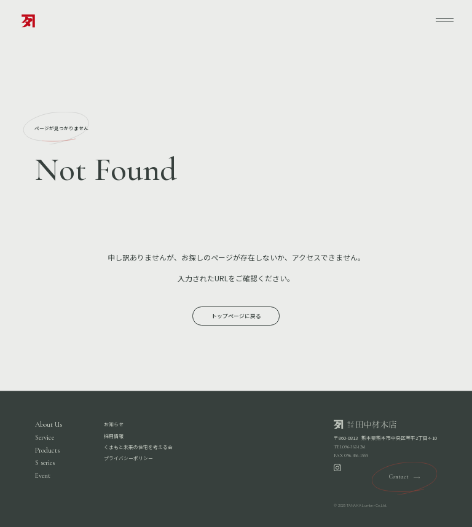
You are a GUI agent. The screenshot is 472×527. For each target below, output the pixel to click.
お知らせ (114, 424)
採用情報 (114, 435)
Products (47, 450)
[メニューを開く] (445, 20)
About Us (48, 425)
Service (44, 438)
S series (45, 463)
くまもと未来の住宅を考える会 (138, 446)
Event (42, 476)
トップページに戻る (236, 316)
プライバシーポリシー (128, 458)
